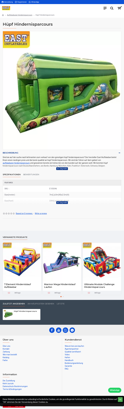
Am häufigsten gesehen (41, 304)
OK (120, 400)
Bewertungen (31, 174)
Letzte (61, 304)
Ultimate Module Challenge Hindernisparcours (99, 285)
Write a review (41, 213)
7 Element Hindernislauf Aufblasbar (17, 285)
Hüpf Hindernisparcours (25, 311)
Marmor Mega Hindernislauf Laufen (59, 285)
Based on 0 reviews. (24, 213)
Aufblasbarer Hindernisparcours (19, 15)
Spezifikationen (12, 174)
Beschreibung (10, 153)
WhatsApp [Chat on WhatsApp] (114, 390)
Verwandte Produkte (15, 237)
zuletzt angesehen (14, 304)
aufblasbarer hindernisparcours (16, 163)
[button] (61, 296)
